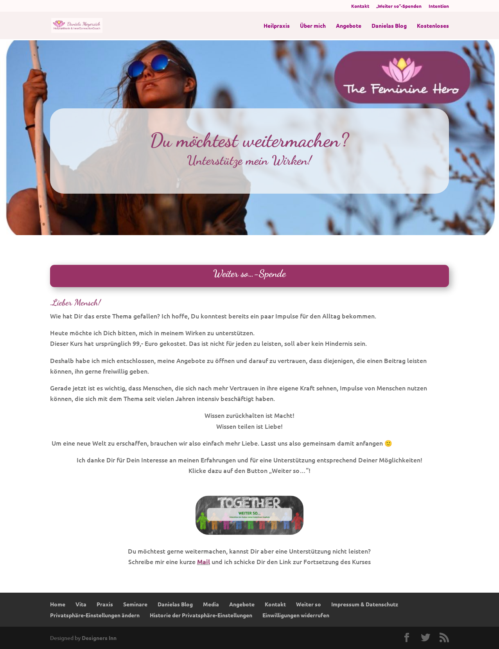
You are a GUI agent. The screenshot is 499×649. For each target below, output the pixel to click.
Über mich (313, 26)
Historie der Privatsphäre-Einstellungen (201, 614)
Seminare (135, 604)
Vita (80, 604)
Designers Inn (99, 637)
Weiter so (308, 604)
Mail (203, 561)
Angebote (348, 26)
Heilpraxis (277, 26)
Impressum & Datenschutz (364, 604)
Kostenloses (433, 26)
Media (211, 604)
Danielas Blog (389, 26)
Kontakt (360, 6)
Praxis (105, 604)
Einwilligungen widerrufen (295, 614)
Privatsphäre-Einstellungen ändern (95, 614)
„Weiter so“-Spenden (399, 6)
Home (57, 604)
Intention (439, 6)
